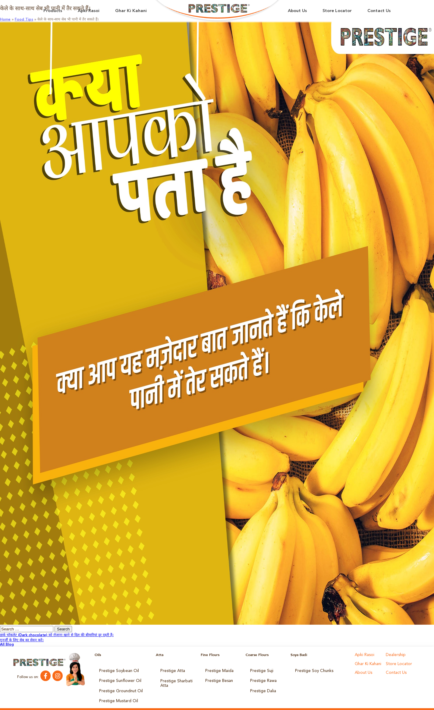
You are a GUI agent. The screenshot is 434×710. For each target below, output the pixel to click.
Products (52, 11)
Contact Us (379, 11)
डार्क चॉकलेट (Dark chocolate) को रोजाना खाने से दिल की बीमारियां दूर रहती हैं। (57, 635)
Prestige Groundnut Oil (118, 687)
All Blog (7, 644)
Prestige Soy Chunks (312, 670)
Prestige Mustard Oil (116, 695)
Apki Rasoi (88, 11)
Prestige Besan (217, 678)
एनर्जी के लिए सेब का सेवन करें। (22, 640)
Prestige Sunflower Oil (117, 678)
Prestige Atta (171, 670)
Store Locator (337, 11)
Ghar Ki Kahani (131, 11)
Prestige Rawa (262, 678)
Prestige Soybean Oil (116, 670)
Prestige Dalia (261, 687)
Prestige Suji (260, 670)
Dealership (395, 655)
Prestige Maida (218, 670)
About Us (297, 11)
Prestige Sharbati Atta (174, 680)
